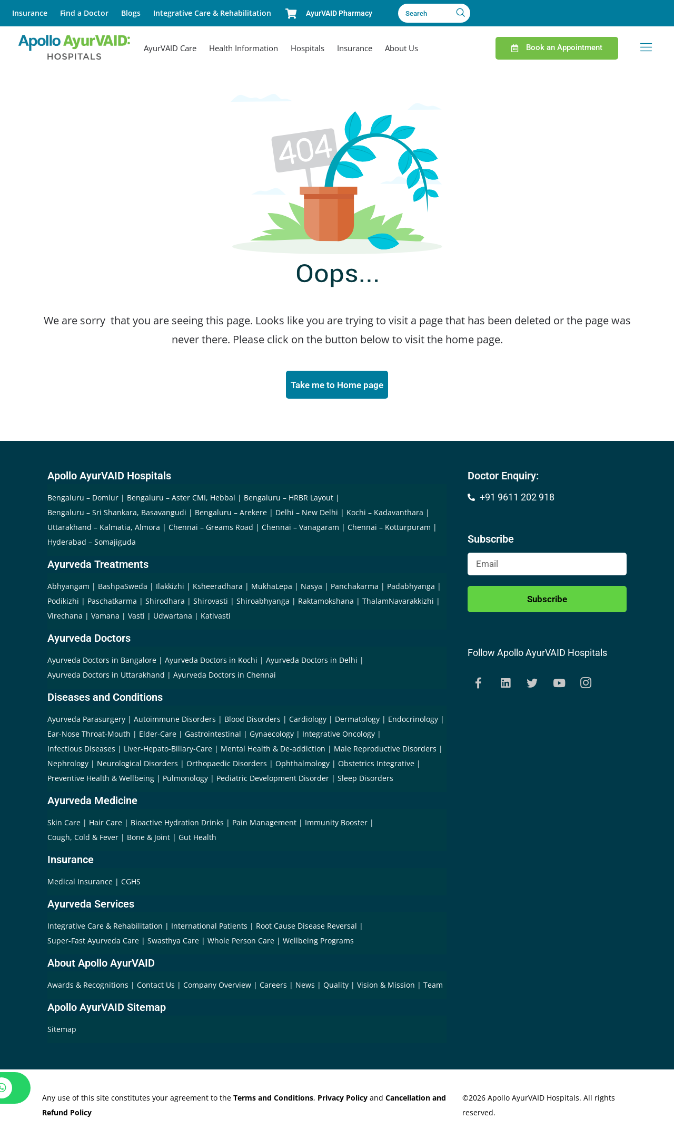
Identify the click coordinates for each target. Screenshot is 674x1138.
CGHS (131, 883)
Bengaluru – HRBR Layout (288, 499)
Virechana (65, 617)
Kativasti (216, 617)
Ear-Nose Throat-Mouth (89, 735)
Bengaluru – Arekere (231, 514)
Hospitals (307, 48)
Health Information (243, 48)
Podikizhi (63, 602)
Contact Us (157, 986)
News (306, 986)
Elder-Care (157, 735)
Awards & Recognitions (89, 986)
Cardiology (307, 721)
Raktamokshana (326, 602)
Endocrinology (413, 721)
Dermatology (357, 721)
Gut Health (197, 839)
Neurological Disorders (137, 765)
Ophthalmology (302, 765)
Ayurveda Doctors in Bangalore (101, 662)
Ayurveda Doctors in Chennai (224, 676)
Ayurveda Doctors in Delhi (312, 662)
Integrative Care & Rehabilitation (212, 13)
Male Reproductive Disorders (385, 750)
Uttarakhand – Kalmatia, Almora (103, 529)
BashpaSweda (122, 588)
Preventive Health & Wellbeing (100, 780)
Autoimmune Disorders (175, 721)
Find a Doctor (84, 13)
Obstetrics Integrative (376, 765)
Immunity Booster (336, 824)
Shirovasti (210, 602)
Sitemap (61, 1031)
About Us (401, 48)
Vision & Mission (387, 986)
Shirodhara (165, 602)
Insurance (29, 13)
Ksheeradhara (218, 588)
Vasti (136, 617)
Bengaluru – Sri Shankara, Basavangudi (116, 514)
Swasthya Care (174, 942)
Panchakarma (355, 588)
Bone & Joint (148, 839)
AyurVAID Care (170, 48)
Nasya (311, 588)
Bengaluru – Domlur (82, 499)
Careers (274, 986)
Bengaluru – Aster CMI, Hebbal (181, 499)
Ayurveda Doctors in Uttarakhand (106, 676)
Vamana (105, 617)
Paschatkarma (112, 602)
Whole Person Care (241, 942)
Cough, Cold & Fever (82, 839)
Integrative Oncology (338, 735)
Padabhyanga (411, 588)
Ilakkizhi (170, 588)
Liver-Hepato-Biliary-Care (168, 750)
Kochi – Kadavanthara (384, 514)
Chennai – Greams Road (210, 529)
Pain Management (264, 824)
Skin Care (64, 824)
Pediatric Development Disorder (272, 780)
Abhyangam (68, 588)
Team (433, 986)
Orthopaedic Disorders (226, 765)
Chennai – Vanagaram (300, 529)
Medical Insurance (80, 883)
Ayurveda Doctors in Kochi (211, 662)
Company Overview (218, 986)
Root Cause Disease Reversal (307, 927)
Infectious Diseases (81, 750)
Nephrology (67, 765)
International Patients (210, 927)
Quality (337, 986)
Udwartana (172, 617)
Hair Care (105, 824)
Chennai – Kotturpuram (389, 529)
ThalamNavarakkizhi (398, 602)
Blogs (131, 13)
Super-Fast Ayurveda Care (94, 942)
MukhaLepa (271, 588)
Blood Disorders (252, 721)
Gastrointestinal (213, 735)
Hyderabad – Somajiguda (91, 543)
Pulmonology (185, 780)
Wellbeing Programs (318, 942)
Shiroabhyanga (263, 602)
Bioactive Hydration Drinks (177, 824)
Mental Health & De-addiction (273, 750)
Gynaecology (272, 735)
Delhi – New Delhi (306, 514)
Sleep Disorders (365, 780)
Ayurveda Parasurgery (86, 721)
